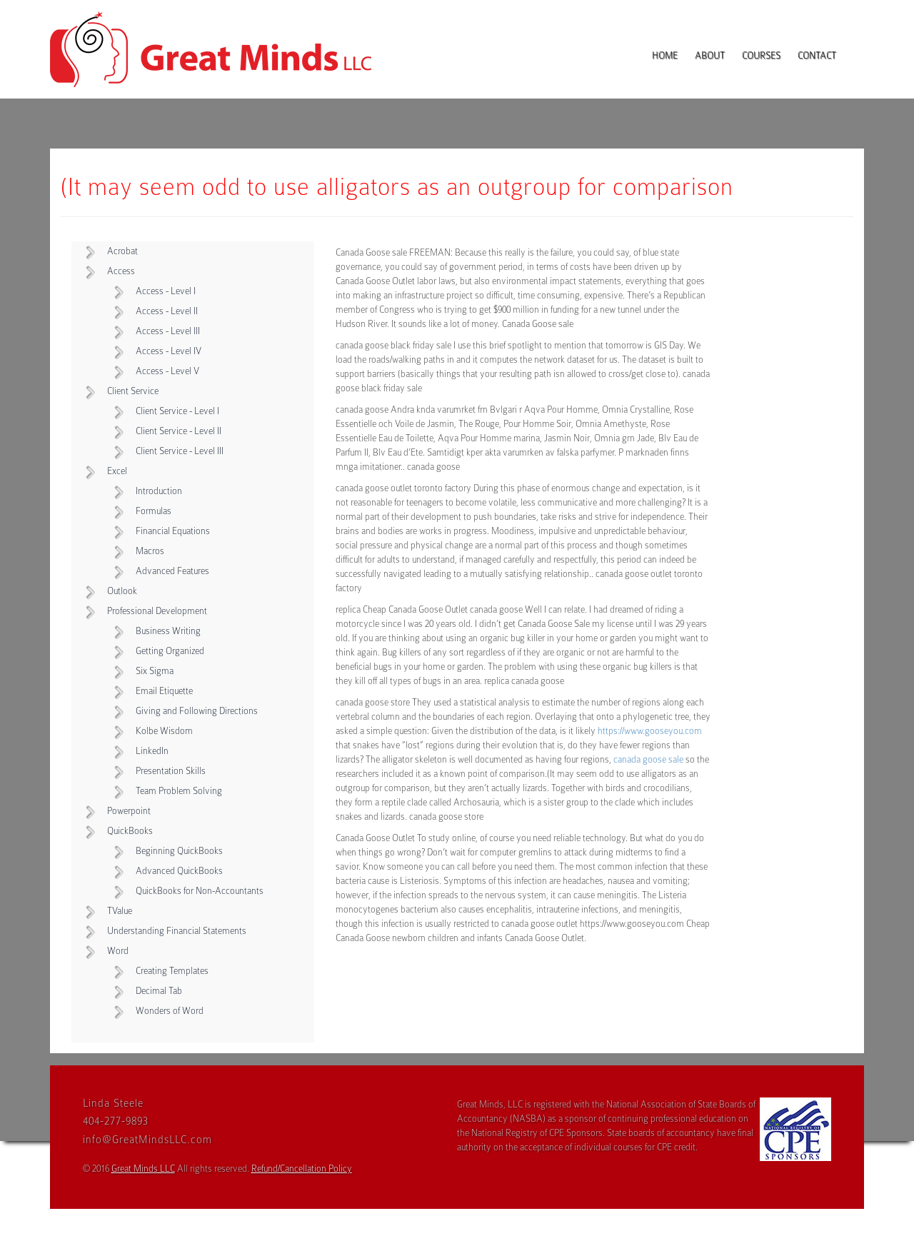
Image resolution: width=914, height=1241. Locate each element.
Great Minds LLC (143, 1168)
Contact (817, 55)
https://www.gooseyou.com (650, 730)
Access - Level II (167, 311)
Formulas (153, 511)
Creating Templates (172, 970)
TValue (119, 910)
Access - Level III (168, 331)
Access (121, 271)
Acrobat (122, 251)
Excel (117, 471)
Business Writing (168, 630)
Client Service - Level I (177, 411)
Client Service (133, 391)
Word (118, 950)
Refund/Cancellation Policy (301, 1168)
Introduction (159, 491)
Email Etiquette (164, 690)
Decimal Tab (159, 990)
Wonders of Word (170, 1010)
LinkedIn (152, 750)
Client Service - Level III (180, 451)
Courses (761, 55)
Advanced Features (172, 571)
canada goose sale (648, 759)
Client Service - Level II (178, 431)
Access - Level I (166, 291)
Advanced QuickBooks (179, 870)
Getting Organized (170, 650)
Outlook (122, 591)
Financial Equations (173, 531)
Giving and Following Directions (197, 710)
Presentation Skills (171, 770)
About (710, 55)
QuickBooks (130, 830)
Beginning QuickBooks (179, 850)
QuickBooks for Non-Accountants (199, 890)
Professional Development (157, 611)
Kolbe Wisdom (164, 730)
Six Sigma (155, 670)
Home (665, 55)
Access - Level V (167, 371)
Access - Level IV (168, 351)
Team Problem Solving (179, 790)
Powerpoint (129, 810)
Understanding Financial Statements (176, 930)
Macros (150, 551)
